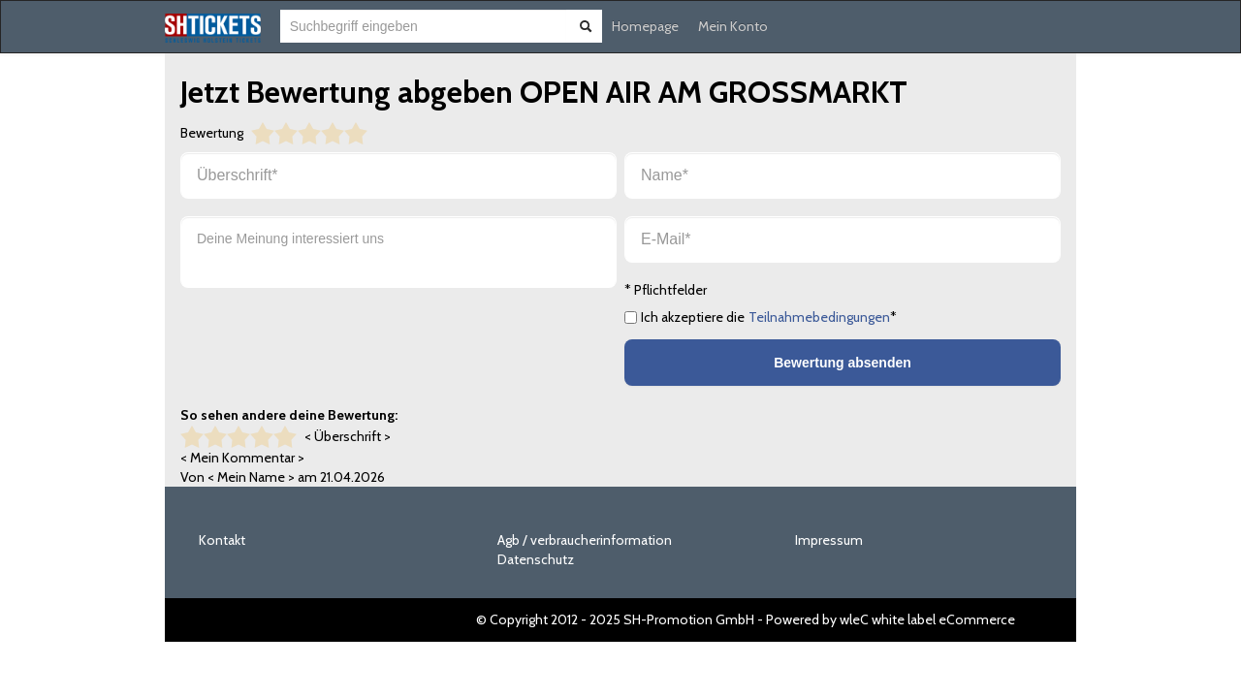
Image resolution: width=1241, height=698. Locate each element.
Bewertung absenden (842, 362)
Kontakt (222, 540)
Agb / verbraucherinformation (584, 540)
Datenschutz (535, 559)
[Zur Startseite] (212, 28)
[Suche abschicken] (585, 26)
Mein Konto (733, 26)
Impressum (829, 540)
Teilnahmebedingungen (819, 317)
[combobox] (423, 26)
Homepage (645, 26)
